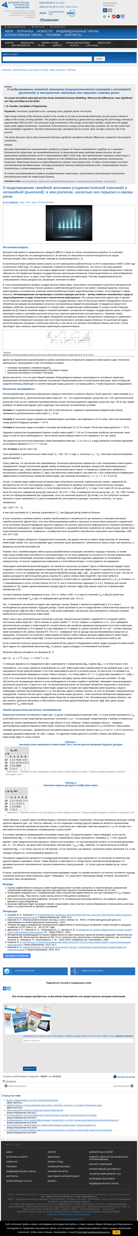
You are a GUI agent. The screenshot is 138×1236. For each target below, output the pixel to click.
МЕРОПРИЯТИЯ (21, 45)
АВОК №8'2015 (57, 70)
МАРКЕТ (57, 45)
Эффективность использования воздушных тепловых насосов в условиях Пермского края (54, 1105)
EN (109, 10)
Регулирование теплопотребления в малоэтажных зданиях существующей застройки (52, 1115)
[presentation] (35, 1055)
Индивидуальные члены (77, 31)
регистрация (39, 27)
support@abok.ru (110, 3)
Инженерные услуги (18, 1181)
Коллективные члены (23, 35)
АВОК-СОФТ (104, 42)
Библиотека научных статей (30, 70)
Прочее (71, 70)
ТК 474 (41, 45)
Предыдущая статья (17, 1086)
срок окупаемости (29, 181)
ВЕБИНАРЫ (54, 1157)
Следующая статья (121, 1086)
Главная (6, 70)
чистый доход (110, 181)
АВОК (9, 31)
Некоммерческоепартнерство (18, 5)
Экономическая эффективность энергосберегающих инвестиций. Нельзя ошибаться (51, 1125)
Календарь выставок (102, 1178)
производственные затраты (63, 181)
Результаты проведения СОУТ (69, 1219)
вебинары (27, 42)
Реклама (53, 35)
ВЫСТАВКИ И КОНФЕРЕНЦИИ (63, 1176)
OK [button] (116, 1232)
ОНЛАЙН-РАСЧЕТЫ (58, 1171)
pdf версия (11, 1081)
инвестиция (44, 181)
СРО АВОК (92, 45)
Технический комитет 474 (105, 1174)
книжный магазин (78, 42)
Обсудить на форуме (126, 1077)
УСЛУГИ (74, 45)
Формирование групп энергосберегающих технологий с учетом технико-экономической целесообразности (63, 1120)
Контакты (73, 35)
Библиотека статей (101, 1152)
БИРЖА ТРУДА (55, 1161)
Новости (45, 31)
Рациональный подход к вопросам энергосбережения (35, 1110)
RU (105, 10)
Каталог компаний (100, 1164)
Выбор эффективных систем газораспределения (32, 1100)
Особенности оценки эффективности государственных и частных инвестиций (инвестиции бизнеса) (59, 1130)
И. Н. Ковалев (10, 202)
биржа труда (50, 42)
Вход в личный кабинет (16, 27)
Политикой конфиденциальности (93, 1232)
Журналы (25, 31)
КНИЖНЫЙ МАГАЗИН (59, 1166)
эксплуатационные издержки (90, 181)
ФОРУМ (9, 42)
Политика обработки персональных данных (69, 1214)
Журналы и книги (17, 1157)
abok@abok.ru (109, 5)
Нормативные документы (105, 1169)
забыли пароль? (59, 27)
